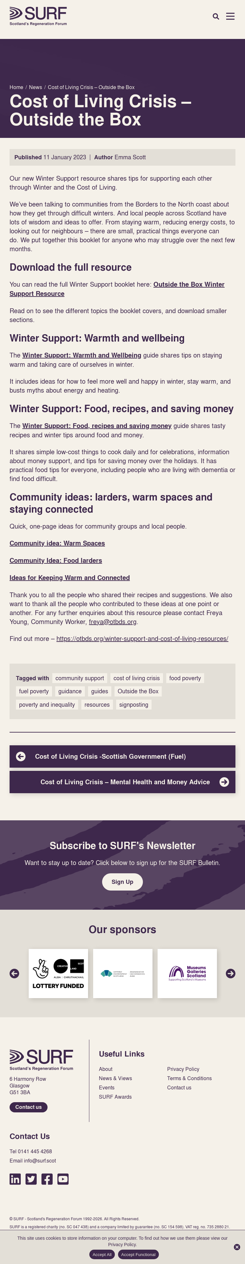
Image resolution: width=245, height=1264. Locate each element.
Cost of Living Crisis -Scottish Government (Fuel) (122, 756)
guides (99, 691)
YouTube (63, 1179)
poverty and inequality (47, 705)
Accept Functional (138, 1254)
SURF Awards (115, 1097)
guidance (70, 691)
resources (97, 705)
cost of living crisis (137, 678)
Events (107, 1088)
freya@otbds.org (113, 621)
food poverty (185, 678)
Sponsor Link (58, 973)
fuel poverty (34, 691)
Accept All (102, 1254)
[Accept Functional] (237, 1247)
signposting (133, 705)
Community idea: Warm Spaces (57, 543)
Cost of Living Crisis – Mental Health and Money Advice (122, 782)
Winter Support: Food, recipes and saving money (97, 425)
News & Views (115, 1078)
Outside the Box (138, 691)
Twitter (31, 1179)
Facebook (47, 1179)
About (105, 1069)
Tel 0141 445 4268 (31, 1151)
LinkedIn (15, 1179)
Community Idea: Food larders (56, 560)
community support (80, 678)
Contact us (28, 1107)
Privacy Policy (183, 1069)
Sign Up (122, 882)
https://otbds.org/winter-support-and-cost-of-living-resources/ (142, 638)
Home (38, 16)
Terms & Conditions (189, 1078)
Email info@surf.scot (33, 1161)
